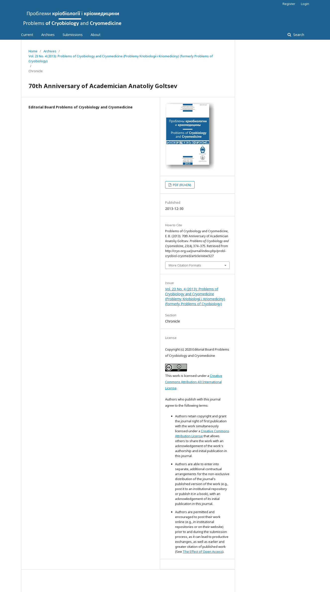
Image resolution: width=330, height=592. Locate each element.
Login (305, 3)
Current (27, 34)
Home (33, 51)
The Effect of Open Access (202, 551)
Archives (48, 34)
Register (289, 3)
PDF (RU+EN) (181, 185)
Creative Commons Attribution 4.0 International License (193, 381)
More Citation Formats (185, 265)
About (96, 34)
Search (298, 34)
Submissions (73, 34)
